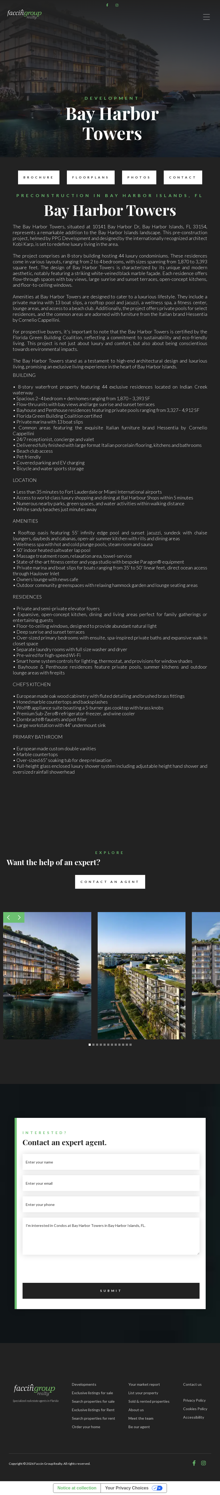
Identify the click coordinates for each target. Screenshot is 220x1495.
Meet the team (140, 1418)
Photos (136, 177)
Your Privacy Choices (126, 1488)
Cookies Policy (195, 1408)
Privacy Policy (194, 1400)
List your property (143, 1393)
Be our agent (139, 1426)
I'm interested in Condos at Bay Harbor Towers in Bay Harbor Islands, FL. (111, 1236)
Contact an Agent (107, 882)
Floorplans (88, 177)
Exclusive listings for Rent (93, 1409)
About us (136, 1409)
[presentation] (63, 1270)
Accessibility (193, 1417)
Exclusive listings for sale (92, 1393)
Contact (180, 177)
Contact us (192, 1384)
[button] (8, 917)
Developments (84, 1384)
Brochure (36, 177)
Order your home (86, 1426)
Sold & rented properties (149, 1401)
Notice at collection (77, 1488)
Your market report (144, 1384)
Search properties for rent (93, 1418)
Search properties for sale (93, 1401)
